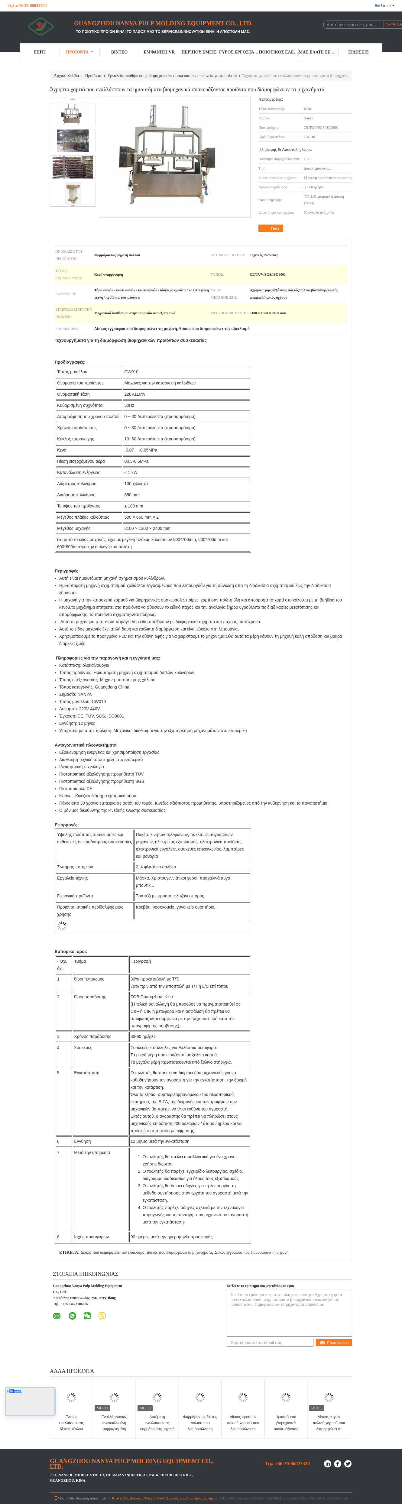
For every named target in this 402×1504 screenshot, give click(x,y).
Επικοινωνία (334, 1342)
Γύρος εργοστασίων (239, 52)
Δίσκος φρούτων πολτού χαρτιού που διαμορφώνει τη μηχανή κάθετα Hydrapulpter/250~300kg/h (243, 1429)
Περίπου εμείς (199, 52)
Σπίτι (40, 52)
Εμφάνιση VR (159, 52)
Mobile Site (64, 1498)
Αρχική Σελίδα (66, 75)
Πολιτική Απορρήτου (91, 1498)
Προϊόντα (79, 52)
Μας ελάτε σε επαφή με (319, 52)
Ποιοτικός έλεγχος (279, 52)
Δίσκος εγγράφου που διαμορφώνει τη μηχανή (251, 1252)
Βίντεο (119, 52)
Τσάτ (271, 228)
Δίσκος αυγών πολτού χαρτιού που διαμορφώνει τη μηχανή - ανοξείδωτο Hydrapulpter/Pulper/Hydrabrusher (329, 1429)
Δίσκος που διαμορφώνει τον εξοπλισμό (112, 1252)
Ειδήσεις (358, 52)
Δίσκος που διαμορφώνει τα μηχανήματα (179, 1252)
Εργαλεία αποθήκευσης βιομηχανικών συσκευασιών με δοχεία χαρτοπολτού (172, 75)
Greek (387, 5)
